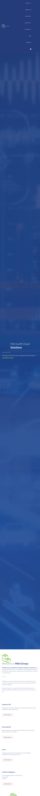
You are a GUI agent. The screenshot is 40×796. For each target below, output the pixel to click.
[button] (28, 3)
